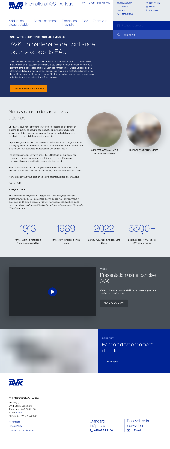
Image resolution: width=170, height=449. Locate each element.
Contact (121, 10)
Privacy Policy (15, 425)
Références (122, 6)
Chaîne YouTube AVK (114, 303)
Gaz (85, 21)
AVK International (125, 14)
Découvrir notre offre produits (29, 88)
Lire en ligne (112, 361)
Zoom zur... (100, 21)
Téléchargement (125, 3)
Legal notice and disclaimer (22, 430)
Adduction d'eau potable (19, 23)
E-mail (19, 412)
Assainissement (45, 21)
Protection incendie (69, 23)
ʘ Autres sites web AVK (98, 3)
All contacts (14, 421)
